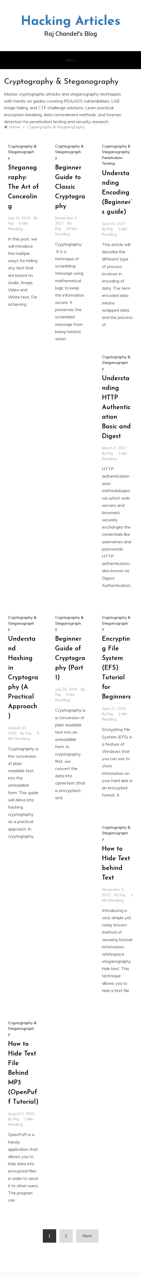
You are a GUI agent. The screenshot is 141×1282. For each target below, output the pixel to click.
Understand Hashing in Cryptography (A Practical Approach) (23, 677)
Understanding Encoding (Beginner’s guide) (117, 192)
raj (11, 223)
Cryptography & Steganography (22, 152)
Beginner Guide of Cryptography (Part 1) (70, 658)
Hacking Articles (70, 21)
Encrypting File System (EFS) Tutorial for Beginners (116, 668)
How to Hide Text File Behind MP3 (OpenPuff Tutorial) (23, 1073)
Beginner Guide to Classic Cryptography (70, 187)
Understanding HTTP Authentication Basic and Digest (116, 407)
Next (87, 1235)
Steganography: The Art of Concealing (23, 187)
